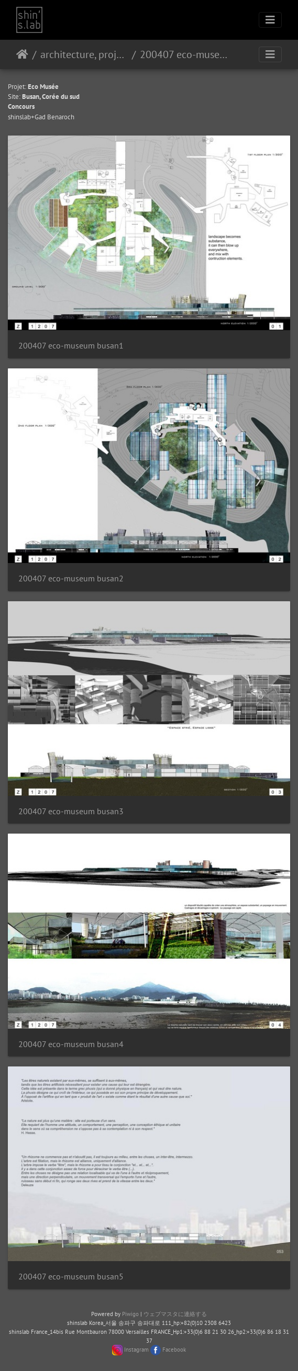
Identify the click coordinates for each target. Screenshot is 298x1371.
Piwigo (130, 1314)
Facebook (174, 1349)
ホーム (22, 54)
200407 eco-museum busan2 (71, 578)
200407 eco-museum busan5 (71, 1277)
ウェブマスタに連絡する (175, 1314)
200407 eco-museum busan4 (71, 1044)
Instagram (136, 1349)
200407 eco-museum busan (183, 54)
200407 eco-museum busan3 (71, 811)
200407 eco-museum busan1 (71, 346)
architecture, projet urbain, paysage (84, 54)
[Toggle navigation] (270, 20)
